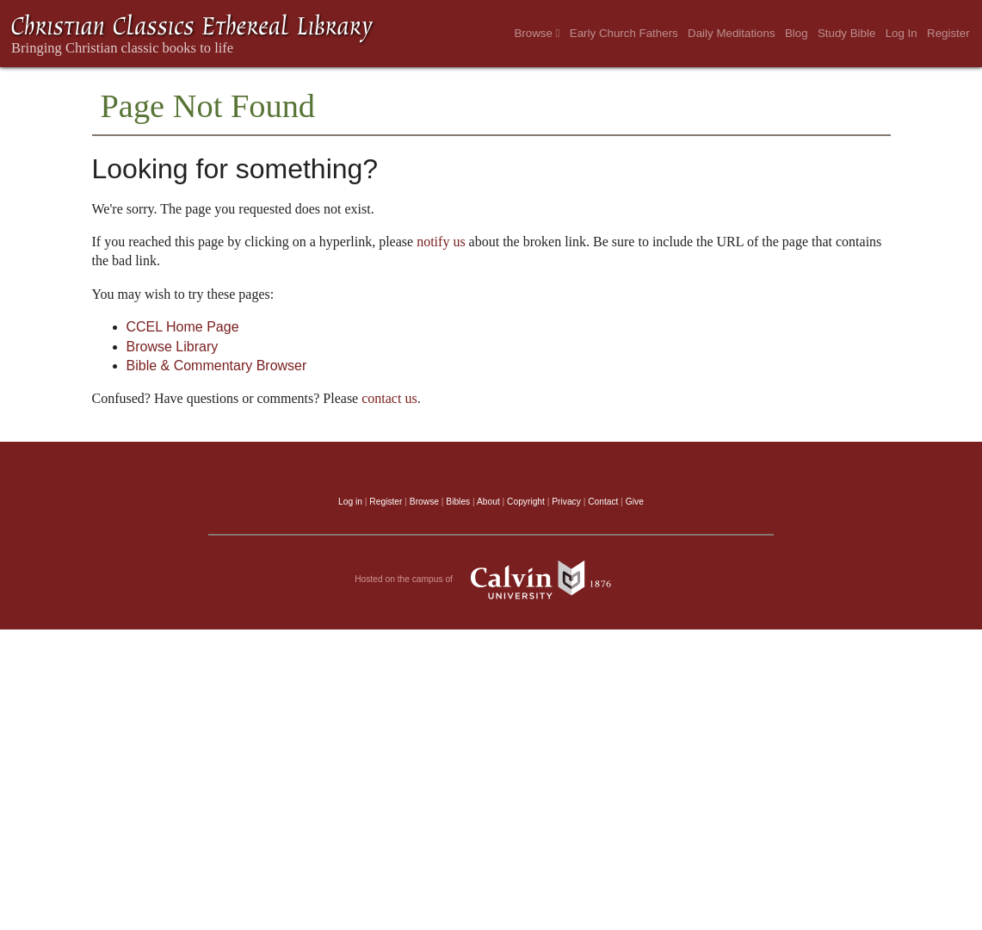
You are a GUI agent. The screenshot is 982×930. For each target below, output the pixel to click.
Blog (796, 33)
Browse (536, 33)
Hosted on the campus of (491, 579)
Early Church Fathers (624, 33)
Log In (901, 33)
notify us (441, 241)
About (488, 501)
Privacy (566, 501)
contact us (389, 398)
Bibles (458, 501)
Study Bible (846, 33)
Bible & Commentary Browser (217, 365)
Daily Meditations (731, 33)
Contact (603, 501)
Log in (350, 501)
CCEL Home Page (183, 326)
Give (635, 501)
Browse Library (173, 346)
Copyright (526, 501)
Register (948, 33)
